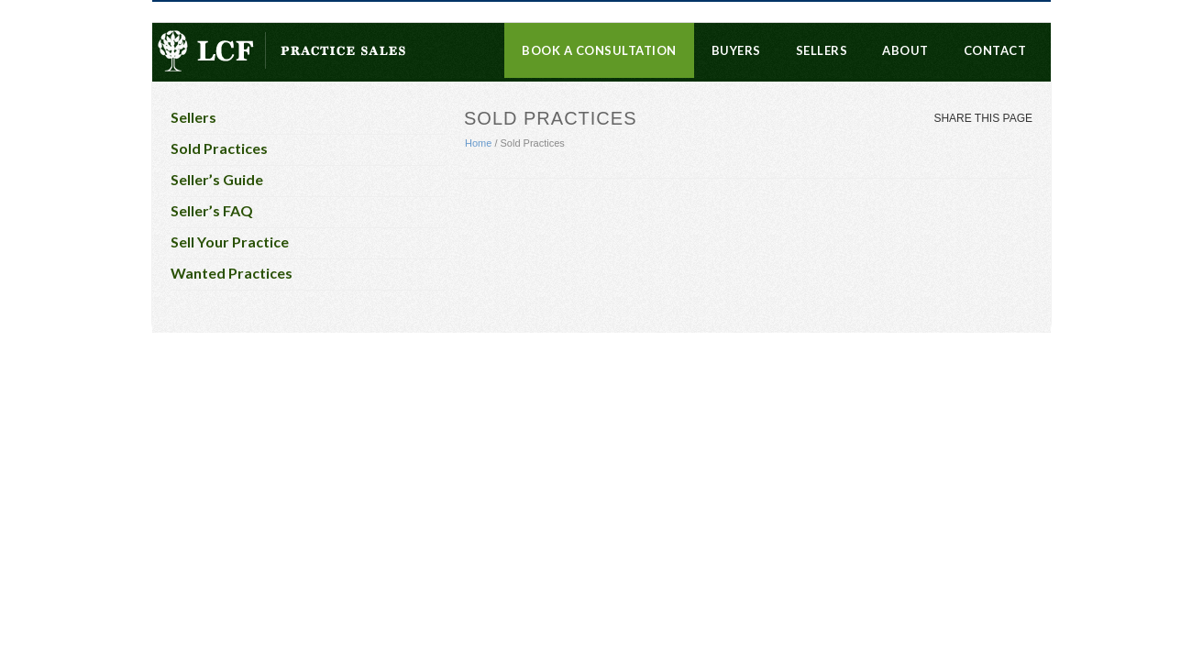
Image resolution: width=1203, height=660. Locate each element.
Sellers (822, 50)
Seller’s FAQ (212, 210)
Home (478, 143)
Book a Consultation (599, 50)
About (905, 50)
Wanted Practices (231, 272)
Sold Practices (219, 148)
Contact (995, 50)
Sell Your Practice (230, 241)
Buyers (736, 50)
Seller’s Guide (217, 179)
